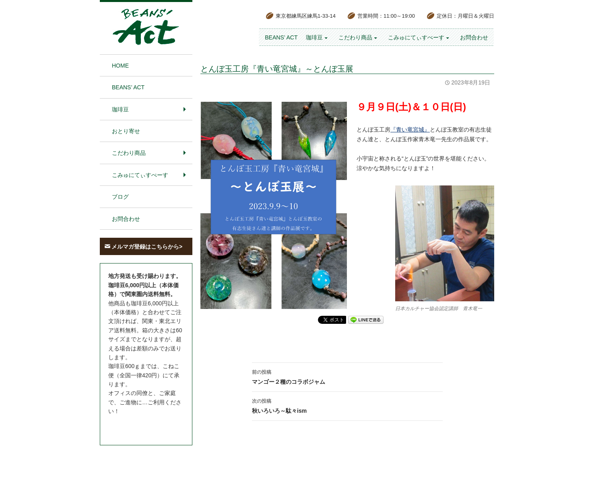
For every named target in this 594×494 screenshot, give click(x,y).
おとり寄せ (126, 131)
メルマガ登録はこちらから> (146, 246)
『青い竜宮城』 (410, 129)
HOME (120, 65)
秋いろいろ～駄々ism (347, 405)
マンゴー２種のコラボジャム (347, 376)
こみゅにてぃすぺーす (416, 37)
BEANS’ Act (281, 37)
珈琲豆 (314, 37)
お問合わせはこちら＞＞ (139, 426)
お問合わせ (474, 37)
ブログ (120, 196)
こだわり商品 (355, 37)
